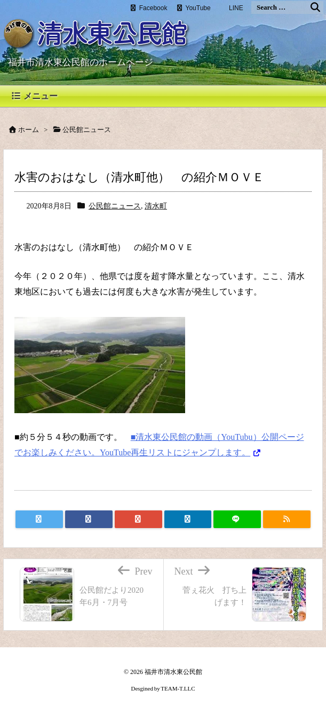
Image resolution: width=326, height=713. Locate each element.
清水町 (156, 206)
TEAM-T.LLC (178, 688)
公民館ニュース (115, 206)
